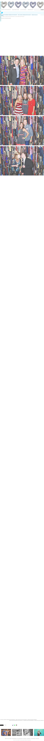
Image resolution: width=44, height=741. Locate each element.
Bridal (10, 738)
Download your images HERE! (22, 368)
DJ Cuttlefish (23, 9)
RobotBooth (30, 9)
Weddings (28, 738)
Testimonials (33, 738)
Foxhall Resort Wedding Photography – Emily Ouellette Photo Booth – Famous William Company (18, 719)
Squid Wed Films (15, 9)
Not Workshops (20, 738)
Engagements (14, 738)
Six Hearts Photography (5, 9)
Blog (8, 738)
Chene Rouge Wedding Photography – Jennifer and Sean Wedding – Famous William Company (26, 720)
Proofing (37, 738)
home (6, 738)
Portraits (25, 738)
